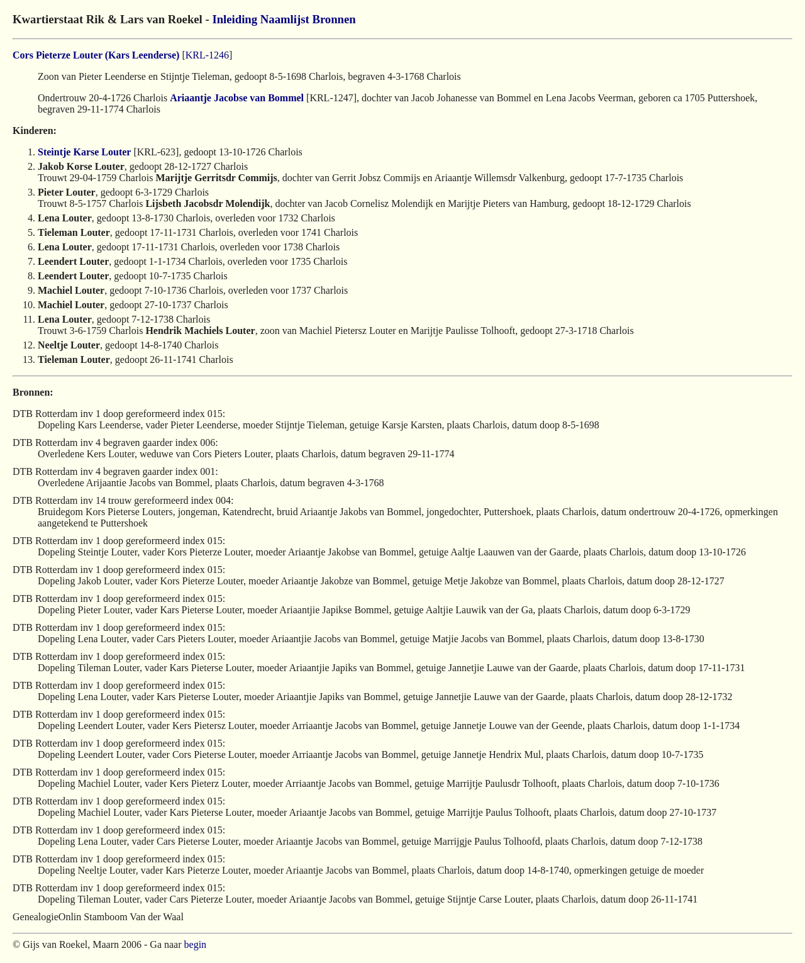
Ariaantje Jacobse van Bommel (237, 97)
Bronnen (333, 19)
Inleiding (234, 19)
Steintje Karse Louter (84, 152)
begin (195, 944)
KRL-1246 (207, 55)
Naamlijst (284, 19)
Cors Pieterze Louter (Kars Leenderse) (96, 55)
